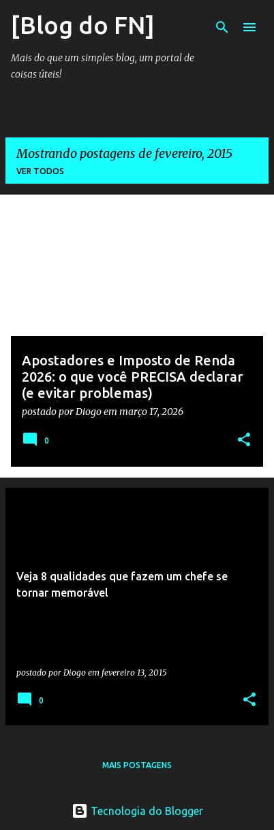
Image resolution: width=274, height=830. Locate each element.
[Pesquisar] (222, 27)
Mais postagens (137, 765)
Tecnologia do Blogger (137, 811)
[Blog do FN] (83, 25)
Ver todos (40, 171)
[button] (244, 440)
